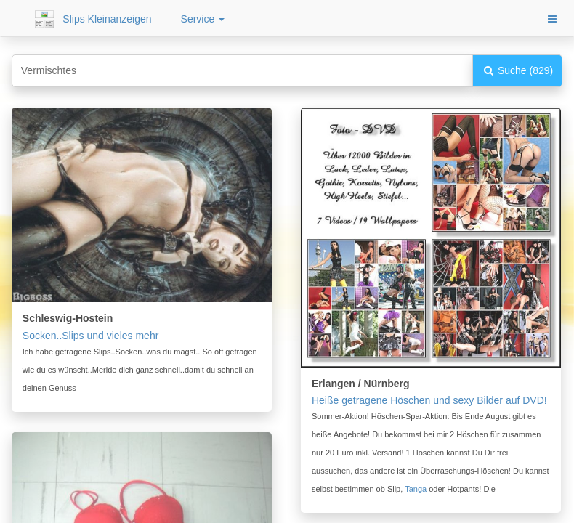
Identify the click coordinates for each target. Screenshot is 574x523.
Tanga (416, 489)
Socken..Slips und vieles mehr (91, 335)
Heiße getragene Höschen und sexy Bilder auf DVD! (429, 400)
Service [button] (203, 19)
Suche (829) (517, 70)
